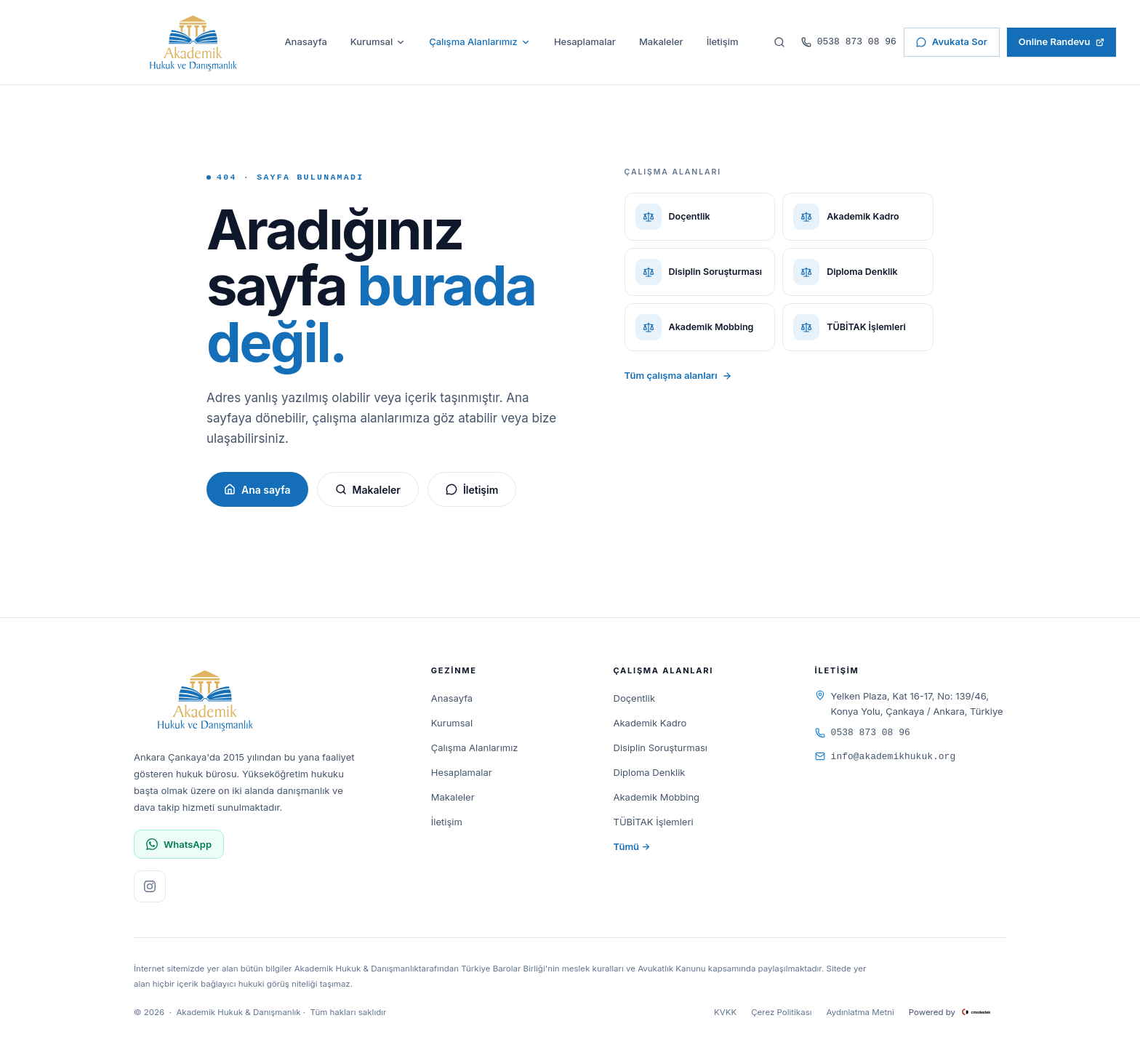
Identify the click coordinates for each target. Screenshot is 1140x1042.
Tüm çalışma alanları (678, 375)
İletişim (723, 41)
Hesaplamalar (585, 41)
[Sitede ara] (779, 42)
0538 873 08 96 (848, 41)
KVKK (725, 1012)
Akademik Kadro (650, 723)
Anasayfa (305, 41)
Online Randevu (1062, 41)
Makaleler (661, 41)
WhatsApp (179, 844)
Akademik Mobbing (657, 797)
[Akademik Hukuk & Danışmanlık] (193, 42)
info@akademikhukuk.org (885, 756)
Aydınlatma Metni (860, 1012)
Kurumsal (378, 41)
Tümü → (632, 846)
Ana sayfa (257, 490)
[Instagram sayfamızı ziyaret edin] (150, 886)
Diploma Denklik (650, 772)
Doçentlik (635, 698)
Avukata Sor (951, 41)
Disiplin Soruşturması (660, 747)
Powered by (957, 1012)
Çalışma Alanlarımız (480, 41)
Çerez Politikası (781, 1012)
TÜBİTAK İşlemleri (654, 821)
